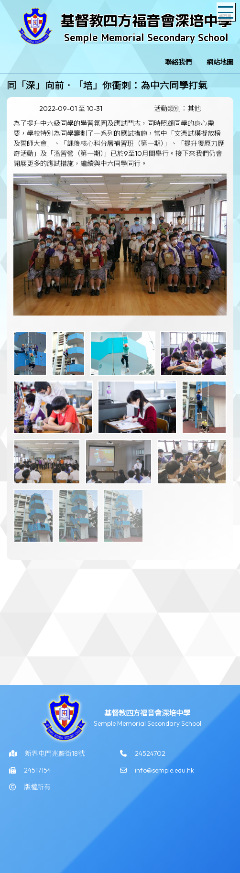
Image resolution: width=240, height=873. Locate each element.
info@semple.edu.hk (164, 773)
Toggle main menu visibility (226, 8)
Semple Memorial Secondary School (146, 37)
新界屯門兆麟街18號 (55, 756)
